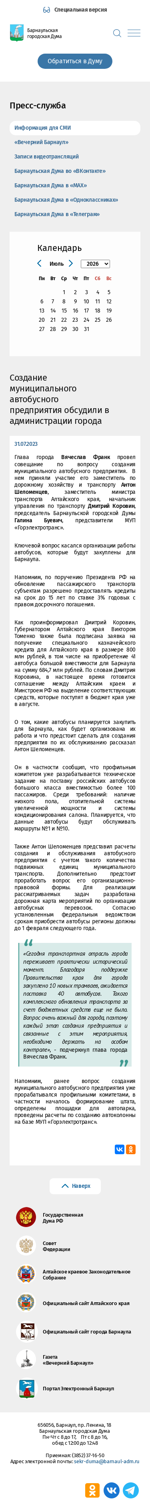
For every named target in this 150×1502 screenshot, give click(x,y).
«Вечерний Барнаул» (41, 142)
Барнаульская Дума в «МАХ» (50, 185)
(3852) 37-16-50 (88, 1455)
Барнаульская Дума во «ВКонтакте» (59, 171)
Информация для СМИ (42, 127)
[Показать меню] (134, 33)
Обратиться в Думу (75, 61)
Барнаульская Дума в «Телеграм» (57, 214)
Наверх (81, 1186)
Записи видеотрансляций (46, 156)
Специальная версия (80, 9)
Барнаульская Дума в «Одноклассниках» (66, 200)
